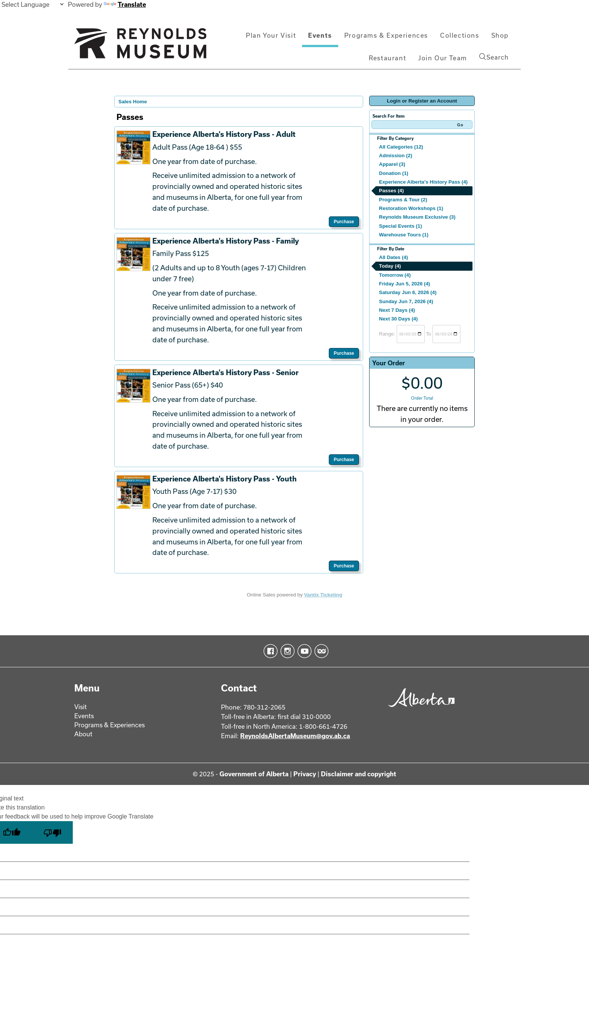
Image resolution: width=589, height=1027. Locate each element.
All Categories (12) (401, 147)
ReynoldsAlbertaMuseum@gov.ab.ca (295, 735)
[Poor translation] (52, 832)
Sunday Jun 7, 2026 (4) (406, 301)
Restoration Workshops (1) (411, 208)
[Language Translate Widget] (32, 4)
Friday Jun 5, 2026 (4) (404, 284)
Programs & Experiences (386, 35)
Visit (80, 706)
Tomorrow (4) (395, 275)
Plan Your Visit (271, 35)
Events (320, 35)
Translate (125, 4)
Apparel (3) (392, 164)
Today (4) (390, 266)
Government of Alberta (253, 773)
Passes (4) (391, 190)
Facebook (269, 651)
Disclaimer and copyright (358, 773)
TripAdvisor (319, 651)
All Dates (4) (393, 257)
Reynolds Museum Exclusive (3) (417, 217)
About (83, 733)
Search (494, 57)
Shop (500, 35)
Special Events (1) (400, 226)
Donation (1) (393, 173)
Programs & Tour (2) (403, 199)
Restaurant (387, 57)
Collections (459, 35)
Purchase (344, 221)
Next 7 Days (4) (397, 310)
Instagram (286, 651)
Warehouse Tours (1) (403, 235)
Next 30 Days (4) (398, 319)
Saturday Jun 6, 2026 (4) (408, 292)
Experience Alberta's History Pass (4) (423, 182)
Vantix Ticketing (323, 595)
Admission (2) (395, 155)
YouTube (302, 651)
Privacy (304, 773)
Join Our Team (442, 57)
